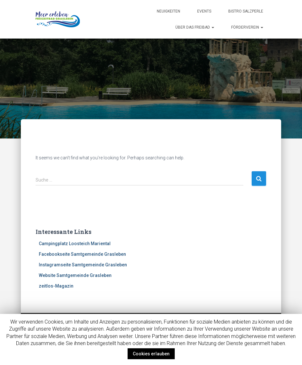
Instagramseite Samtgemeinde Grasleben (83, 264)
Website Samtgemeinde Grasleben (75, 275)
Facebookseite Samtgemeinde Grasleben (82, 254)
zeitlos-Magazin (56, 286)
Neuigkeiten (168, 11)
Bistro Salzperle (245, 11)
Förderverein (247, 27)
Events (204, 11)
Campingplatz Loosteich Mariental (75, 243)
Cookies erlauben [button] (151, 353)
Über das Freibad (194, 27)
